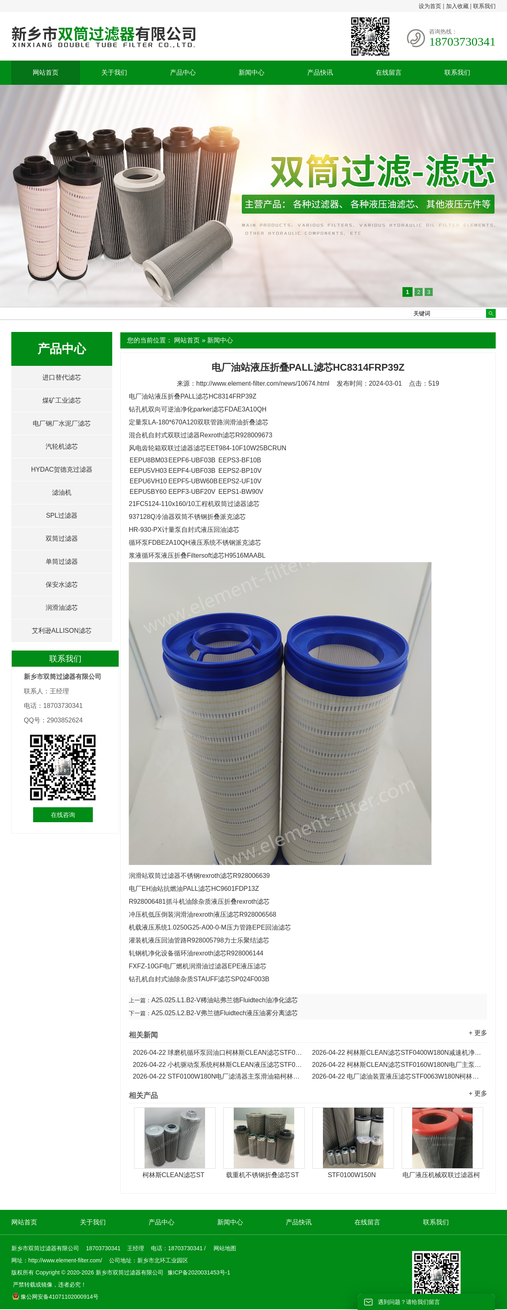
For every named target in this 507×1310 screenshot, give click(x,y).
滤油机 (61, 492)
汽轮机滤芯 (62, 446)
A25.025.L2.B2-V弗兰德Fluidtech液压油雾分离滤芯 (224, 1013)
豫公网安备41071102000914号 (55, 1296)
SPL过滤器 (62, 515)
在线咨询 (63, 814)
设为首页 (430, 6)
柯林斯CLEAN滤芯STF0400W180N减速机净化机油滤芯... (397, 1052)
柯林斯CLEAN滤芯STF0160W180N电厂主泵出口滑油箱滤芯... (397, 1064)
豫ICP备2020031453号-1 (198, 1272)
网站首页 (46, 72)
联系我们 (484, 6)
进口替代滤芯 (61, 377)
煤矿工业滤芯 (61, 400)
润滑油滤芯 (62, 607)
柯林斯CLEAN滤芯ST (173, 1174)
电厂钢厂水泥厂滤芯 (62, 423)
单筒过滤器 (62, 561)
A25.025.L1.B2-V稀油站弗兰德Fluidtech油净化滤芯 (224, 1000)
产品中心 (183, 72)
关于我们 (114, 72)
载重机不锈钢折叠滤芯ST (262, 1174)
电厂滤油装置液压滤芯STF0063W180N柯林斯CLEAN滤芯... (397, 1076)
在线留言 (389, 72)
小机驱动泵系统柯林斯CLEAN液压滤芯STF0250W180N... (218, 1064)
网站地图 (225, 1248)
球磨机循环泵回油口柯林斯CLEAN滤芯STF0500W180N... (218, 1052)
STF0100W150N (352, 1174)
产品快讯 (320, 72)
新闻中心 (251, 72)
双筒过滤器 (62, 538)
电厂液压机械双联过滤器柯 (441, 1174)
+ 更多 (478, 1032)
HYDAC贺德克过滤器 (61, 469)
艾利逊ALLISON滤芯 (62, 630)
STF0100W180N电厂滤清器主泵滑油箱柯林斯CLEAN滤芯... (218, 1076)
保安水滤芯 (62, 584)
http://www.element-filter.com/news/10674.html (262, 383)
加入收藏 (457, 6)
